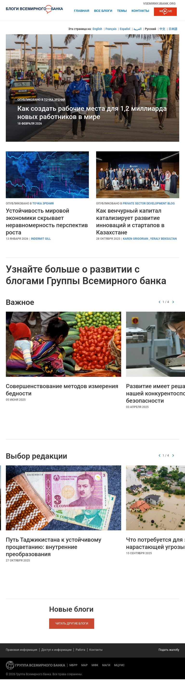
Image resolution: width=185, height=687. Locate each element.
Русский (150, 29)
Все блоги (103, 11)
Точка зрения (54, 99)
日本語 (173, 29)
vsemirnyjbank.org (159, 3)
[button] (173, 302)
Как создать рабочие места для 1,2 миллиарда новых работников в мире (92, 113)
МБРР (73, 665)
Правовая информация (21, 650)
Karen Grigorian (135, 238)
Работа (80, 650)
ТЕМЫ (122, 11)
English (97, 29)
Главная (81, 11)
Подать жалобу (169, 650)
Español (125, 29)
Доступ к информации (56, 650)
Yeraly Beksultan (163, 238)
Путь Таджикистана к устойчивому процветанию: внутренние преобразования (53, 547)
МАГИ (106, 665)
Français (111, 29)
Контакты (140, 11)
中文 (162, 29)
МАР (84, 665)
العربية (137, 29)
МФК (95, 665)
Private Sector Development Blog (149, 203)
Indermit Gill (41, 238)
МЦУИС (119, 665)
